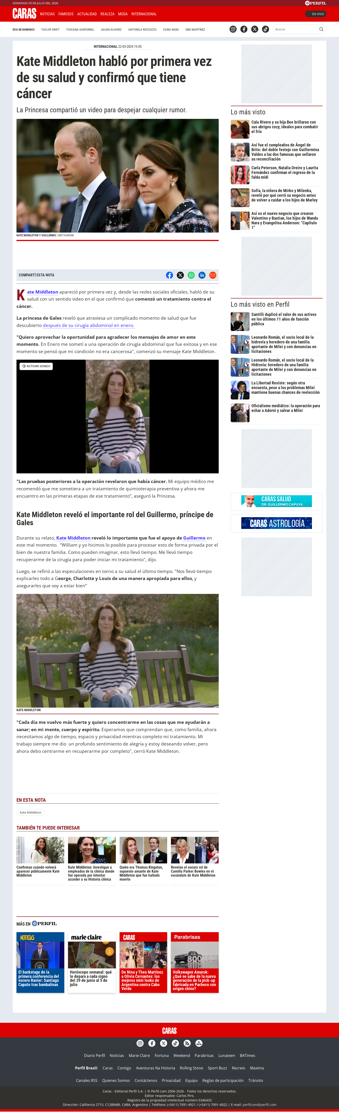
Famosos (65, 14)
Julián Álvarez (111, 29)
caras (143, 938)
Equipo (191, 1080)
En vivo (315, 14)
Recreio (238, 1068)
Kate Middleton (42, 292)
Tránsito (255, 1080)
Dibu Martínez (195, 29)
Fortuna (162, 1055)
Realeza (107, 14)
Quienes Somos (116, 1080)
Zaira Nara (171, 29)
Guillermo (194, 538)
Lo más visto (248, 112)
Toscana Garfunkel (80, 29)
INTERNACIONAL (105, 46)
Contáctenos (146, 1080)
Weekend (182, 1055)
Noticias (47, 14)
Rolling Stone (191, 1068)
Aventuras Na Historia (155, 1068)
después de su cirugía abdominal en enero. (89, 325)
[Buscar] (295, 29)
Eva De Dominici (24, 29)
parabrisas (195, 938)
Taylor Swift (50, 29)
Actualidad (87, 14)
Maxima (257, 1068)
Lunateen (226, 1055)
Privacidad (171, 1080)
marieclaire (92, 938)
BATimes (247, 1055)
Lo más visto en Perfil (260, 304)
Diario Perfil (94, 1055)
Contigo (124, 1068)
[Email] (212, 275)
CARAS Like (174, 13)
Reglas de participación (223, 1080)
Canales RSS (86, 1080)
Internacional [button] (144, 14)
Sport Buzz (217, 1068)
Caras (108, 1068)
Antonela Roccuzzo (142, 29)
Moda (123, 14)
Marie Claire (139, 1055)
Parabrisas (204, 1055)
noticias (40, 938)
